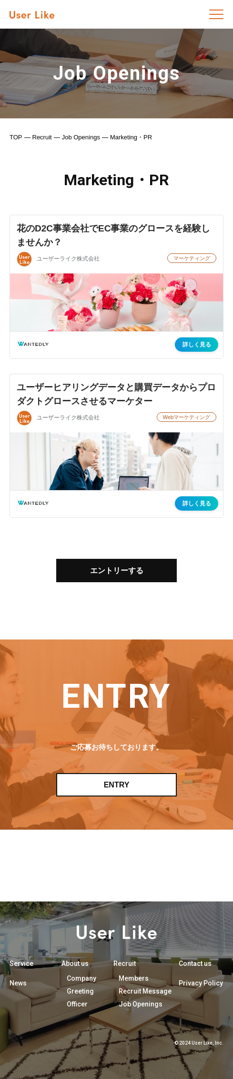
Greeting (80, 991)
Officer (77, 1004)
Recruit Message (145, 991)
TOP (16, 137)
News (18, 983)
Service (21, 963)
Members (134, 978)
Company (81, 978)
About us (75, 963)
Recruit (42, 137)
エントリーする (116, 570)
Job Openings (81, 137)
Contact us (195, 963)
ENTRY (117, 785)
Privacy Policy (201, 983)
